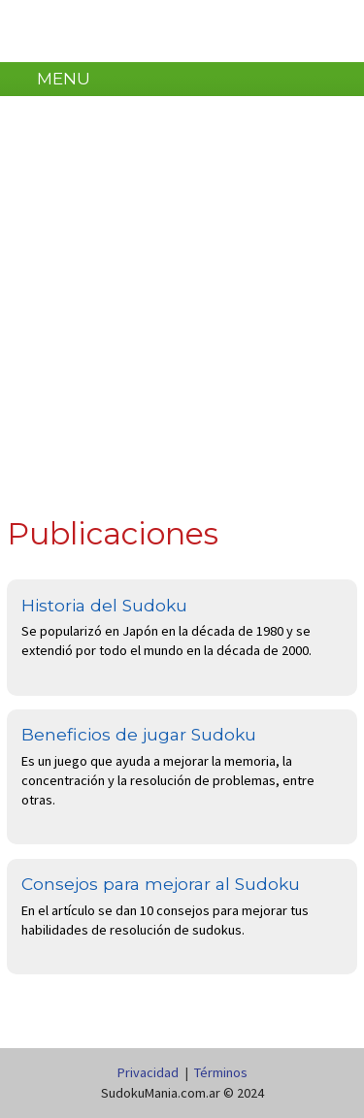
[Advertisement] (182, 311)
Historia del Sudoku (104, 605)
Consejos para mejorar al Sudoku (160, 883)
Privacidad (148, 1072)
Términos (221, 1072)
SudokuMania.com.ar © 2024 (182, 1093)
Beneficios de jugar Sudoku (138, 734)
